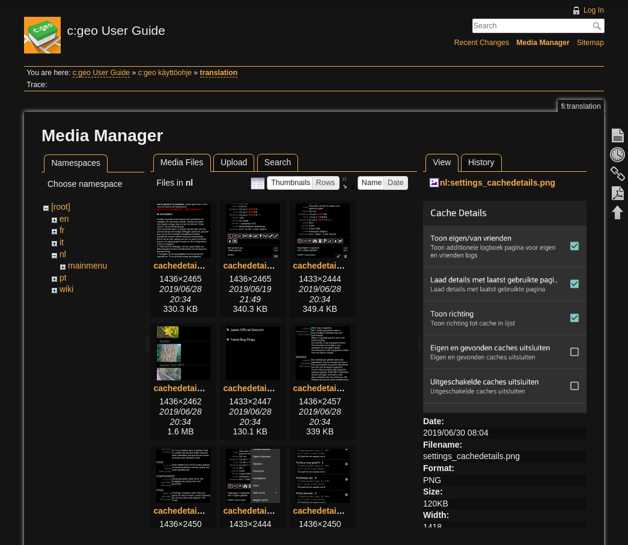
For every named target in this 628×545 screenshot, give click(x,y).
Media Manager (543, 42)
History (481, 162)
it (61, 242)
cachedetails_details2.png (345, 265)
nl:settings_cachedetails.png (497, 182)
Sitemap (590, 42)
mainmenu (87, 265)
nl (62, 254)
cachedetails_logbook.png (345, 388)
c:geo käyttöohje (165, 73)
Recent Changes (481, 42)
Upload (234, 162)
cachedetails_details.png (273, 265)
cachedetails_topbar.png (272, 511)
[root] (60, 207)
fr (62, 230)
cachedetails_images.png (204, 388)
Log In (594, 10)
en (64, 219)
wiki (66, 289)
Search (598, 26)
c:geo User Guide (101, 73)
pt (63, 277)
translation (219, 73)
